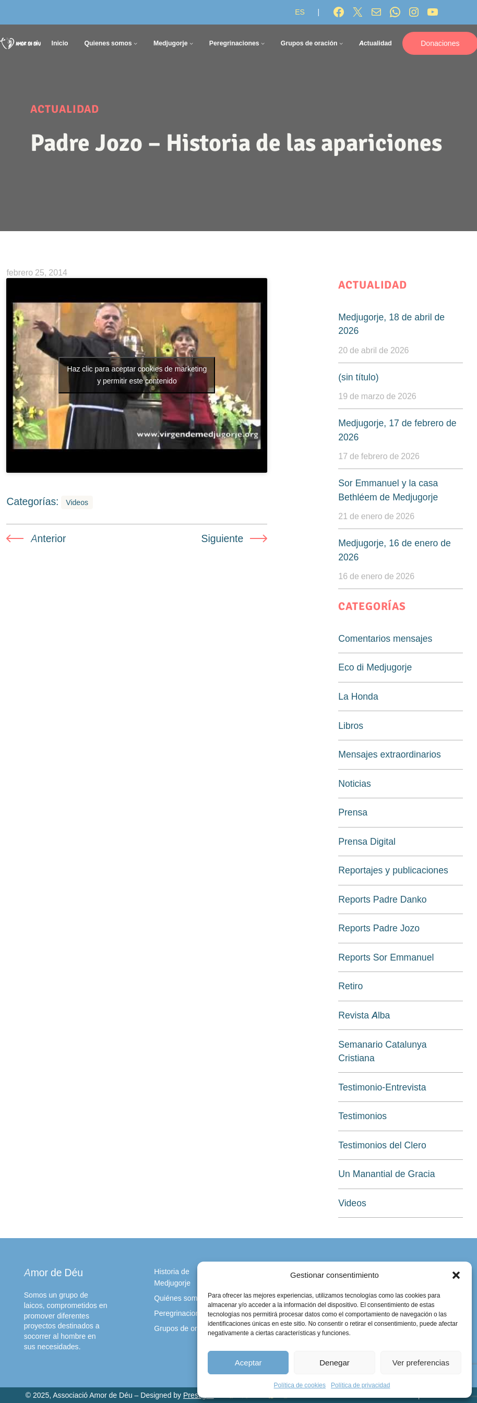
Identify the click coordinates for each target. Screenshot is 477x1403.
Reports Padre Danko (382, 899)
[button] (456, 1275)
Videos (77, 502)
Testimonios (362, 1115)
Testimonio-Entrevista (382, 1087)
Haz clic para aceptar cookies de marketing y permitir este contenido (137, 375)
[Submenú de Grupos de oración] (341, 43)
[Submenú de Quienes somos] (135, 43)
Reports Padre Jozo (379, 927)
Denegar (334, 1362)
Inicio (59, 43)
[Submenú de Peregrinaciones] (263, 43)
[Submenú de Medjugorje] (191, 43)
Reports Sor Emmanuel (386, 957)
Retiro (350, 985)
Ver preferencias (420, 1362)
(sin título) (358, 376)
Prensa (352, 812)
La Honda (358, 696)
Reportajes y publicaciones (393, 870)
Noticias (354, 783)
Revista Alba (364, 1015)
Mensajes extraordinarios (389, 754)
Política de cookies (300, 1385)
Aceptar (248, 1362)
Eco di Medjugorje (375, 667)
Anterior (48, 538)
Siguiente (222, 538)
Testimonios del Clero (382, 1145)
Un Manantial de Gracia (386, 1173)
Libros (350, 725)
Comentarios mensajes (385, 638)
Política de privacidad (360, 1385)
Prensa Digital (367, 841)
